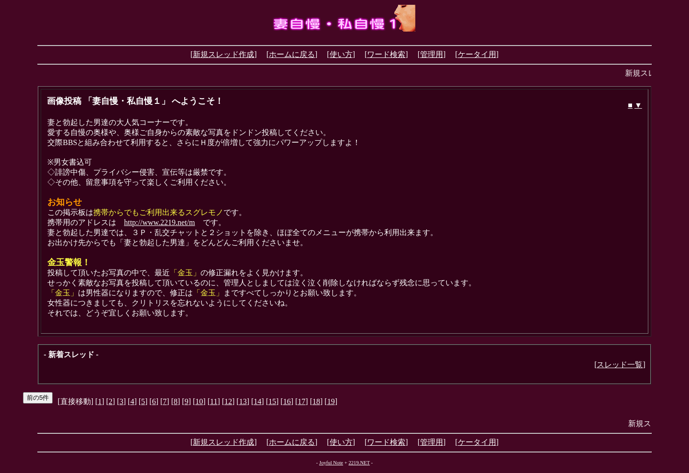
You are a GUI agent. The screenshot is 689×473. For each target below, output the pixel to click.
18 (316, 401)
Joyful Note (331, 462)
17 (301, 401)
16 (287, 401)
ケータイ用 (477, 54)
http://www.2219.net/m (159, 222)
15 (272, 401)
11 (213, 401)
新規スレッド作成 (223, 54)
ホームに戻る (292, 54)
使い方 (341, 54)
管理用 (431, 54)
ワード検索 (386, 54)
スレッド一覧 (620, 364)
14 (257, 401)
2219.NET (359, 462)
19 (331, 401)
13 (243, 401)
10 (199, 401)
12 (228, 401)
